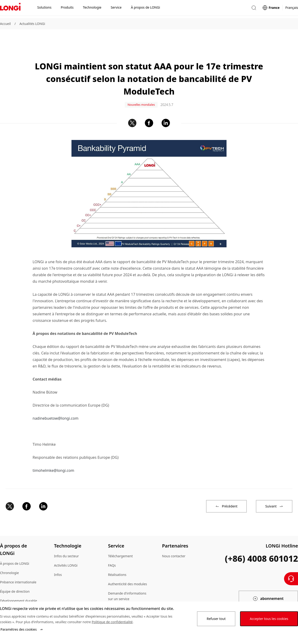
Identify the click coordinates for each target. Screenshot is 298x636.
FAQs (112, 549)
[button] (254, 9)
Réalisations (117, 559)
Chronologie (9, 557)
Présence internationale (18, 566)
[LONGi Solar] (10, 9)
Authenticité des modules (127, 568)
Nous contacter (173, 540)
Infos (58, 559)
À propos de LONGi (14, 547)
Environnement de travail (19, 594)
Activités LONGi (66, 549)
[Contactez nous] (291, 578)
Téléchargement (120, 540)
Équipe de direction (15, 575)
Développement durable (18, 585)
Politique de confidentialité (112, 622)
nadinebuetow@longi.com (55, 402)
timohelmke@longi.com (53, 454)
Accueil (5, 23)
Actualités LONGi (32, 23)
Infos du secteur (66, 540)
